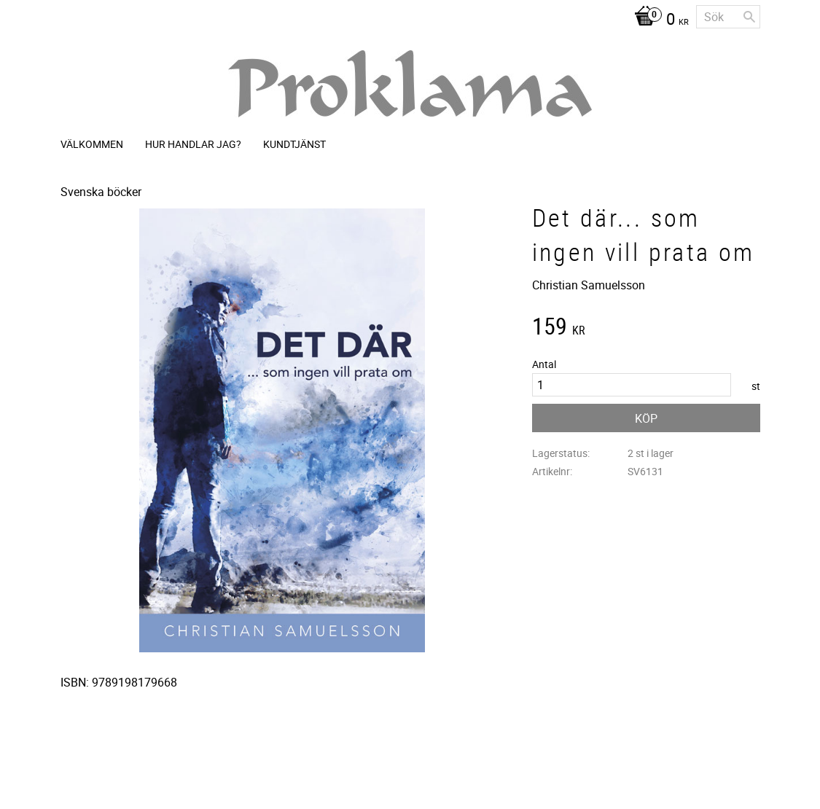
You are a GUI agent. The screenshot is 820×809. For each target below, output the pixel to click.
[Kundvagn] (658, 20)
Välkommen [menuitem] (91, 144)
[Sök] (749, 17)
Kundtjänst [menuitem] (294, 144)
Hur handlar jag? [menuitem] (193, 144)
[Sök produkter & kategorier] (728, 16)
